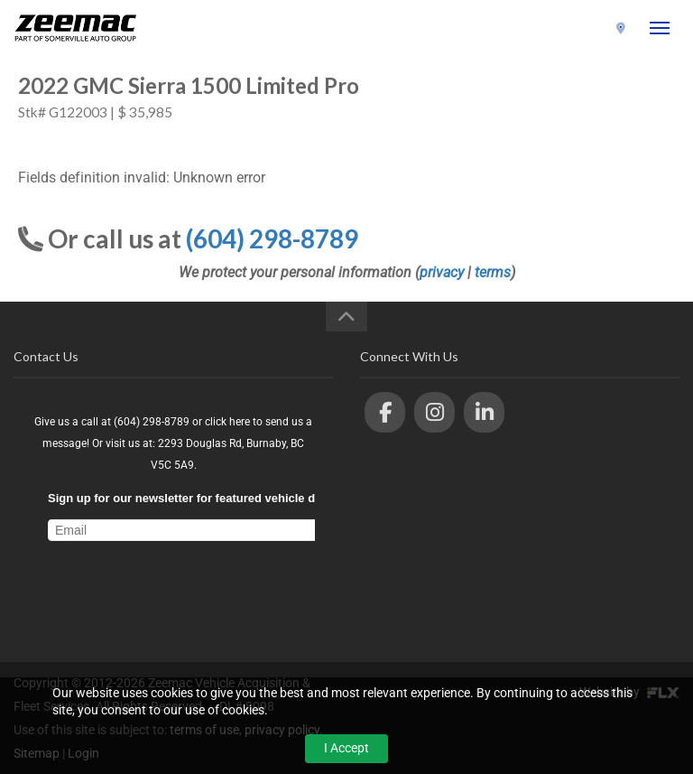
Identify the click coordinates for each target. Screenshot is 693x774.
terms (493, 272)
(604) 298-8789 (564, 29)
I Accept (346, 748)
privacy (442, 272)
